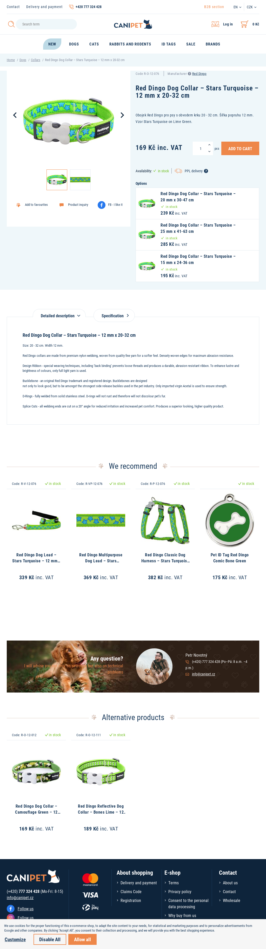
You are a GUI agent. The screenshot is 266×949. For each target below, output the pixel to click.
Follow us (26, 908)
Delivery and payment (44, 6)
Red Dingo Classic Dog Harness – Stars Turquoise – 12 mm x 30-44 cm (165, 560)
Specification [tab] (114, 315)
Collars (35, 59)
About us (230, 882)
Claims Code (131, 891)
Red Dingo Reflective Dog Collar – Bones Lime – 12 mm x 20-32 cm (101, 811)
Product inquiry (78, 204)
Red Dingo (199, 73)
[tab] (59, 313)
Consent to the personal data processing (188, 903)
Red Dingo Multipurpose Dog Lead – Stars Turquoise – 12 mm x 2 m (101, 560)
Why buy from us (182, 915)
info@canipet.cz (203, 673)
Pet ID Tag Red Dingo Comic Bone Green (230, 557)
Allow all (82, 939)
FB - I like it (115, 204)
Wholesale (231, 900)
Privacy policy (179, 891)
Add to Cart (240, 148)
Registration (131, 900)
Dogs (22, 59)
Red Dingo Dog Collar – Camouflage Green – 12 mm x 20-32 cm (36, 811)
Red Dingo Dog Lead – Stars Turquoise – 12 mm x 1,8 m (36, 560)
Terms (173, 882)
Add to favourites (36, 204)
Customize (15, 939)
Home (11, 59)
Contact (13, 6)
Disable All (50, 939)
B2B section (214, 6)
